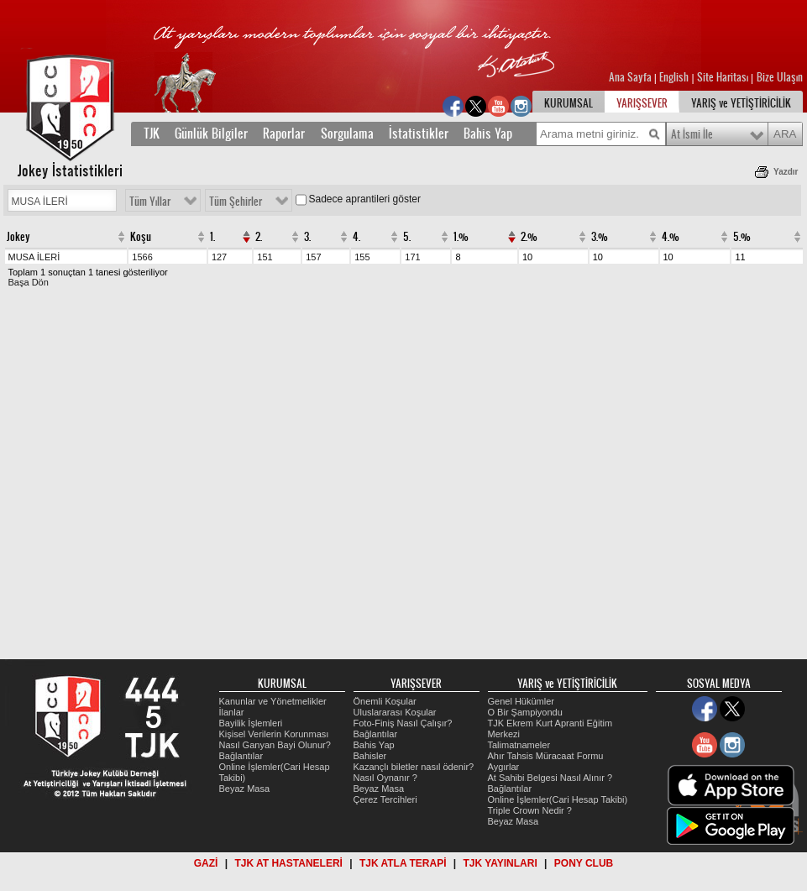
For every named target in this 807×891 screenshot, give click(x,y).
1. (212, 236)
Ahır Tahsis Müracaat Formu (546, 756)
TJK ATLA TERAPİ (403, 863)
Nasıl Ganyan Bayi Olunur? (275, 745)
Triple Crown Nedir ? (530, 810)
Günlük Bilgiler (211, 133)
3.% (599, 236)
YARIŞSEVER (642, 103)
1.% (461, 236)
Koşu (140, 236)
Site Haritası (724, 77)
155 (361, 257)
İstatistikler (418, 133)
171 (412, 257)
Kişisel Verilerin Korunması (274, 734)
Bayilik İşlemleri (251, 723)
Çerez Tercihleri (385, 799)
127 (219, 257)
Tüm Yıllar (149, 201)
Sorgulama (347, 133)
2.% (529, 236)
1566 (142, 257)
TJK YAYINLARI (500, 863)
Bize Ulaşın (780, 77)
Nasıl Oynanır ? (385, 778)
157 (313, 257)
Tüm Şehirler (235, 201)
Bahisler (370, 756)
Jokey (18, 236)
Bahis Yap (488, 133)
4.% (670, 236)
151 (264, 257)
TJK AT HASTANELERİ (288, 863)
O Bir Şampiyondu (525, 712)
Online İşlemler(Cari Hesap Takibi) (558, 799)
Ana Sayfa (631, 77)
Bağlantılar (241, 756)
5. (407, 236)
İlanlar (231, 712)
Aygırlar (504, 767)
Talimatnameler (519, 745)
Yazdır (785, 171)
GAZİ (206, 863)
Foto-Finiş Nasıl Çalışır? (403, 723)
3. (307, 236)
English (674, 77)
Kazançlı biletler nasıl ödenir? (414, 767)
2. (258, 236)
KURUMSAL (568, 103)
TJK (152, 133)
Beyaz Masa (244, 789)
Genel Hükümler (521, 701)
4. (356, 236)
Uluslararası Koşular (395, 712)
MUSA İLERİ (34, 257)
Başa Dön (28, 282)
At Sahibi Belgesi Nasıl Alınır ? (550, 778)
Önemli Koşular (385, 701)
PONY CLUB (583, 863)
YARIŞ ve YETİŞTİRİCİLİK (741, 103)
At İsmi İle (692, 134)
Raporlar (284, 133)
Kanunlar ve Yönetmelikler (273, 701)
